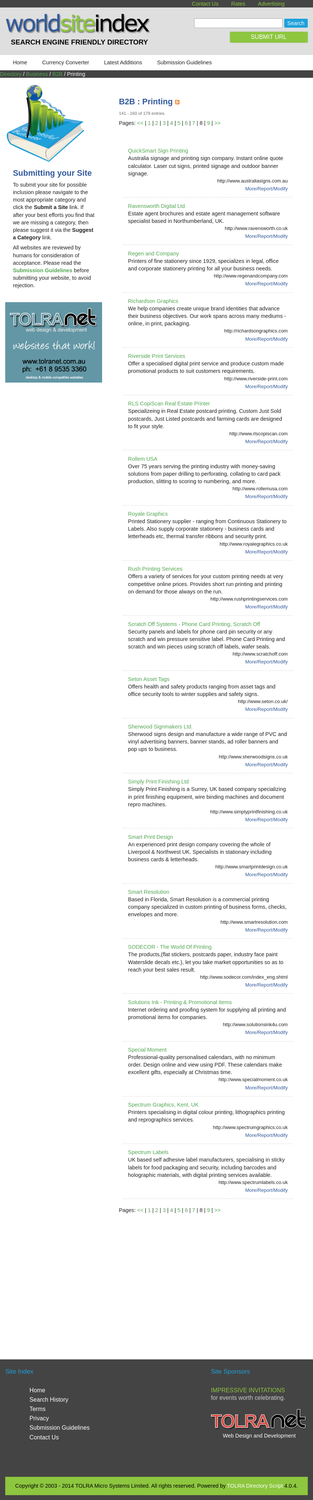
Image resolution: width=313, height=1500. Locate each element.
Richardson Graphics (153, 301)
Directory (11, 74)
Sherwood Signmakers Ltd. (160, 727)
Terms (38, 1409)
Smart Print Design (150, 837)
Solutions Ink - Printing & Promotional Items (180, 1002)
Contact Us (205, 4)
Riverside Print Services (156, 356)
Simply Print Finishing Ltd (158, 782)
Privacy (39, 1418)
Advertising (271, 4)
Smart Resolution (148, 892)
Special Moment (147, 1050)
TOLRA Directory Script (255, 1486)
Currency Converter (65, 62)
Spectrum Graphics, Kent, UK (163, 1105)
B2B (57, 74)
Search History (49, 1399)
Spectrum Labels (148, 1152)
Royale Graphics (148, 514)
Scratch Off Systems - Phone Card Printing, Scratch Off (194, 624)
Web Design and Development (259, 1436)
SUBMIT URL (269, 37)
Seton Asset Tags (148, 679)
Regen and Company (153, 254)
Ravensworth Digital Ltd (156, 206)
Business (37, 74)
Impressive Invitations (248, 1390)
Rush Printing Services (155, 569)
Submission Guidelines (184, 62)
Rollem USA (142, 459)
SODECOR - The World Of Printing (169, 947)
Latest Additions (123, 62)
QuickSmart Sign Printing (158, 151)
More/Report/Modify (266, 188)
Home (20, 62)
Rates (238, 4)
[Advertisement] (216, 1277)
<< (140, 123)
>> (217, 123)
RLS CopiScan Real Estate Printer (169, 404)
